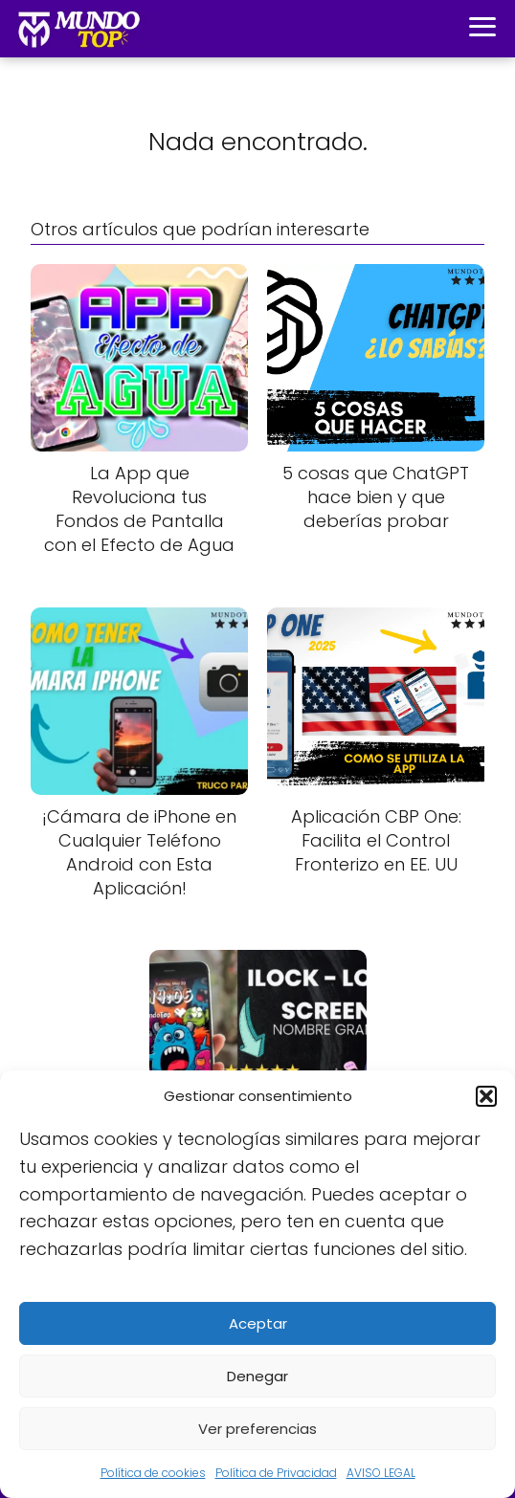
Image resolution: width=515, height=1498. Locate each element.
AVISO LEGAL (381, 1473)
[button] (486, 1096)
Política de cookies (153, 1473)
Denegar (257, 1376)
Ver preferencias (257, 1429)
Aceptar (258, 1323)
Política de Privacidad (276, 1473)
